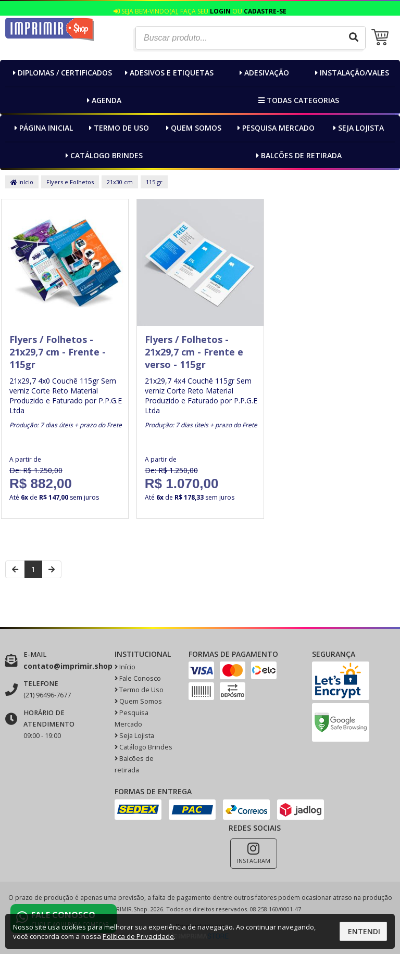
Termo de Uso (117, 128)
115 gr (154, 182)
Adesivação (263, 73)
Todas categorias (297, 100)
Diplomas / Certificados (61, 73)
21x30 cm (120, 182)
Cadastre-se (265, 11)
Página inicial (42, 128)
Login (220, 11)
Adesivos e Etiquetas (168, 73)
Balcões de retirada (298, 155)
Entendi (364, 931)
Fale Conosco (138, 678)
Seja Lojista (357, 128)
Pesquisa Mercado (275, 128)
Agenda (102, 100)
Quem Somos (192, 128)
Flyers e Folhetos (70, 182)
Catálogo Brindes (103, 155)
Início (21, 182)
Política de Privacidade (138, 936)
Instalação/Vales (350, 73)
